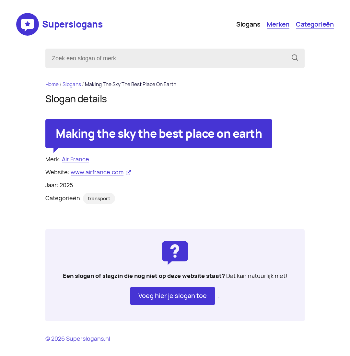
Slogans (248, 24)
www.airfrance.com (97, 172)
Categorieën (315, 24)
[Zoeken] (295, 58)
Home (52, 84)
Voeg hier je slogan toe (172, 296)
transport (99, 198)
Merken (278, 24)
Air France (75, 159)
